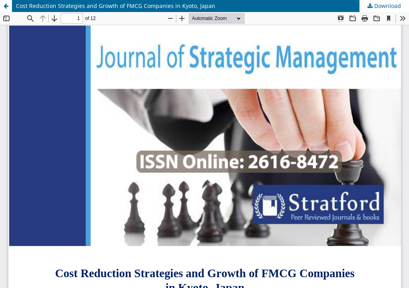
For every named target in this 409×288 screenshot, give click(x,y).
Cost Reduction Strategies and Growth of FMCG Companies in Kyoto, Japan (115, 6)
